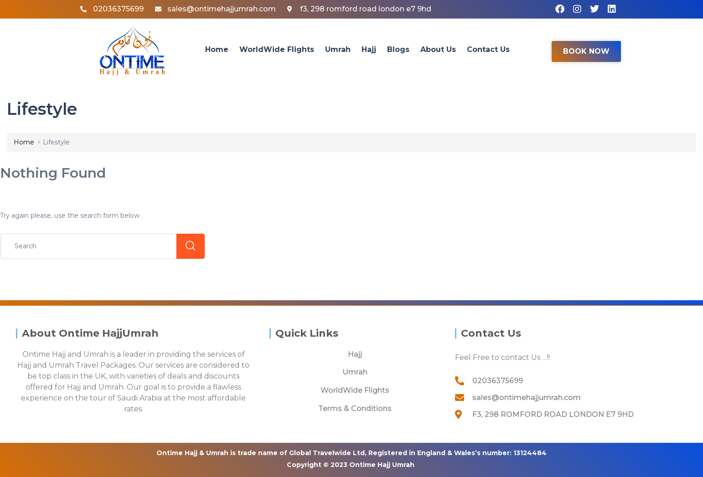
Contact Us (488, 49)
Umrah (338, 49)
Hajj (369, 49)
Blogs (398, 49)
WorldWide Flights (276, 49)
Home (216, 49)
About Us (438, 49)
